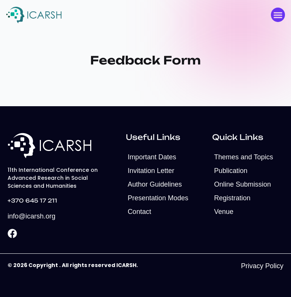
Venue (223, 211)
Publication (230, 170)
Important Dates (152, 157)
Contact (139, 211)
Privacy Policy (262, 266)
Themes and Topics (243, 157)
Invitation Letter (151, 170)
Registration (232, 198)
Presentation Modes (158, 198)
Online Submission (242, 184)
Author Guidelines (155, 184)
